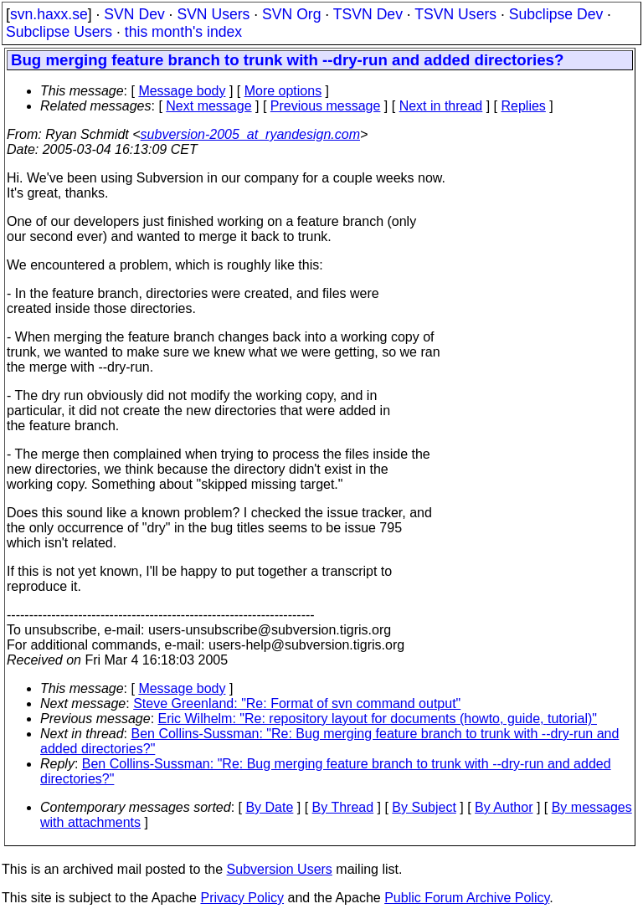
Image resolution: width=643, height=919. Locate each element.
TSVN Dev (368, 14)
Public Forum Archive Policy (466, 898)
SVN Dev (134, 14)
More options (283, 91)
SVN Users (213, 14)
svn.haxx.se (49, 14)
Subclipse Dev (556, 14)
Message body (181, 91)
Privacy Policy (242, 898)
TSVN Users (455, 14)
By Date (269, 807)
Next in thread (441, 106)
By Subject (423, 807)
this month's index (183, 31)
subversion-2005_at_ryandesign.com (250, 134)
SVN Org (291, 14)
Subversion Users (279, 869)
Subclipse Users (59, 31)
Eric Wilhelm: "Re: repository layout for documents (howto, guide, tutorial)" (377, 718)
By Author (503, 807)
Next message (208, 106)
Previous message (325, 106)
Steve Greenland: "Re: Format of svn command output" (296, 703)
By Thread (343, 807)
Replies (524, 106)
